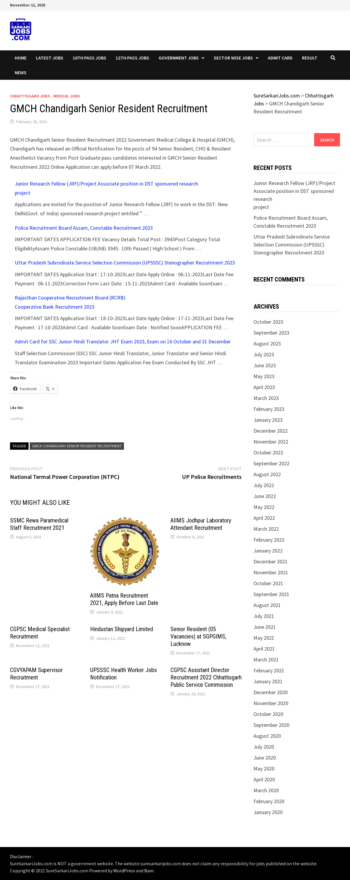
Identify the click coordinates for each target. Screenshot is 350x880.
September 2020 (271, 725)
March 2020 (266, 790)
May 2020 (263, 768)
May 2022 (263, 507)
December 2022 (270, 430)
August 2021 (267, 605)
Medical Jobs (66, 96)
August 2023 (267, 343)
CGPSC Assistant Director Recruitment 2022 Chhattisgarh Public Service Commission (206, 677)
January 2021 (268, 681)
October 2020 (268, 714)
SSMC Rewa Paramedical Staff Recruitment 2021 (39, 524)
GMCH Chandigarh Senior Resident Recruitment (77, 446)
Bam (149, 871)
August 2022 (267, 474)
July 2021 (263, 616)
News (20, 72)
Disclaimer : (21, 856)
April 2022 (264, 518)
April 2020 (264, 779)
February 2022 (268, 539)
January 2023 (268, 419)
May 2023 (263, 376)
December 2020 (270, 692)
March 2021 (266, 659)
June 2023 (264, 365)
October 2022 (268, 452)
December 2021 (270, 561)
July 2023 (263, 354)
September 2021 (271, 594)
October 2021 (268, 583)
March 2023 (266, 398)
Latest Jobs (49, 58)
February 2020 (268, 801)
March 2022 (266, 528)
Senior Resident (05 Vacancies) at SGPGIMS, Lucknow (198, 636)
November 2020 (270, 703)
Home (20, 58)
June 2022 (264, 496)
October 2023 (268, 321)
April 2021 (264, 648)
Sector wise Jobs (233, 58)
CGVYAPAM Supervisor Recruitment (36, 673)
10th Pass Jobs (89, 58)
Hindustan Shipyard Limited (121, 629)
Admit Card (280, 58)
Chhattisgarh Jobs (30, 96)
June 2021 (264, 626)
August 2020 (267, 735)
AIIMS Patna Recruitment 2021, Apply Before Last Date (124, 599)
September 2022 (271, 463)
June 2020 (264, 757)
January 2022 (268, 550)
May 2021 (263, 637)
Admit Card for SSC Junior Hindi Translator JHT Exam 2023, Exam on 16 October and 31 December (123, 341)
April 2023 (264, 387)
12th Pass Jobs (132, 58)
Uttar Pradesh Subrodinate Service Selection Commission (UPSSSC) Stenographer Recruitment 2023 (125, 262)
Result (309, 58)
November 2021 (270, 572)
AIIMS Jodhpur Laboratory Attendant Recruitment (200, 524)
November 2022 (270, 441)
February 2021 (268, 670)
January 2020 (268, 812)
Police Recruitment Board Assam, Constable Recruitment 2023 (84, 227)
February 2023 (268, 409)
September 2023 (271, 332)
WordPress (124, 871)
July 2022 (263, 485)
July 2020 (263, 746)
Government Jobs (179, 58)
